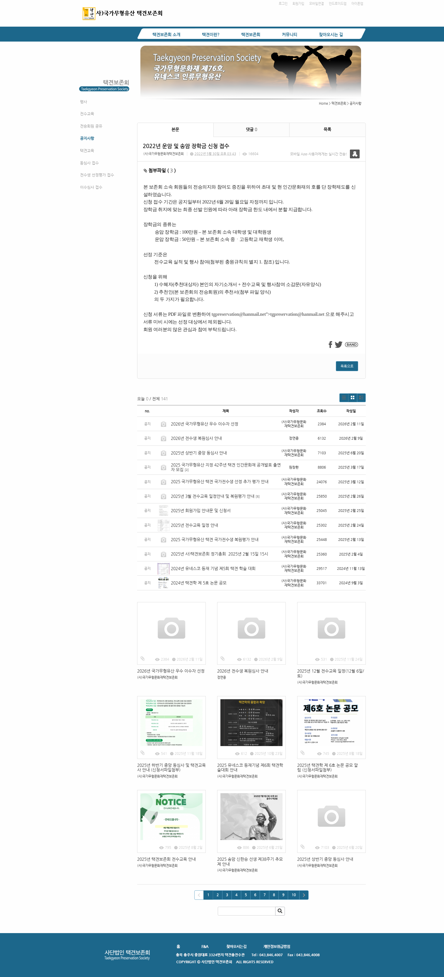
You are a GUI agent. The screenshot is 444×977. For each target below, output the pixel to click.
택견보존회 (250, 34)
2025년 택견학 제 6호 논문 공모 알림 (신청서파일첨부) (327, 767)
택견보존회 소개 (166, 34)
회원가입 (298, 4)
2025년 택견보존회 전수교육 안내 (166, 859)
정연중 (221, 677)
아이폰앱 (357, 4)
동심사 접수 (89, 163)
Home (323, 103)
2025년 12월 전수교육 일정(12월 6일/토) (330, 673)
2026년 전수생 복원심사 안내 (196, 438)
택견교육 (87, 150)
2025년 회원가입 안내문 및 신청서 (201, 510)
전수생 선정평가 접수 (97, 175)
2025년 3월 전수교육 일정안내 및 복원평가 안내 (212, 496)
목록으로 (347, 366)
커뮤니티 (289, 34)
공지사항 (87, 138)
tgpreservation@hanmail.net (239, 314)
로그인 (283, 4)
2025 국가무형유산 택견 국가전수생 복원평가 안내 (214, 539)
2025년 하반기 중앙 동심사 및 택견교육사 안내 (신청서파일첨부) (171, 767)
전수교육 (87, 114)
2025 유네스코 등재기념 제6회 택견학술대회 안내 (250, 767)
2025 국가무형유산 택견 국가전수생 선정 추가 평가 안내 (219, 481)
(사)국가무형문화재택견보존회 (163, 154)
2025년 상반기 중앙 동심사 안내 (199, 452)
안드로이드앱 (337, 4)
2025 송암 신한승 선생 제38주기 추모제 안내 (250, 861)
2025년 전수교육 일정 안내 (195, 525)
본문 (175, 129)
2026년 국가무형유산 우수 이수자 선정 (204, 423)
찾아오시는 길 (331, 34)
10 (294, 895)
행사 (83, 102)
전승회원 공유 (91, 126)
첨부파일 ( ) (160, 170)
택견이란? (211, 34)
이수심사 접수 (91, 187)
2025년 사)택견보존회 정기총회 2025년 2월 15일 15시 (219, 553)
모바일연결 (316, 4)
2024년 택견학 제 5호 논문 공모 (199, 582)
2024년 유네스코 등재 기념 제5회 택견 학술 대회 (213, 568)
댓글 (251, 129)
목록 (327, 129)
